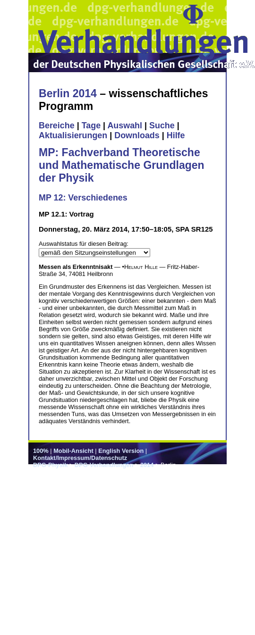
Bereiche (57, 125)
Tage (91, 125)
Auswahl (124, 125)
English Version (121, 450)
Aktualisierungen (73, 135)
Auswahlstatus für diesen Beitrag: (83, 243)
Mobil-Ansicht (73, 450)
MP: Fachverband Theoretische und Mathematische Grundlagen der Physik (121, 165)
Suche (162, 125)
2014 (146, 464)
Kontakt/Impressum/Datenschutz (80, 457)
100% (41, 450)
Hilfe (176, 135)
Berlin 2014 (68, 93)
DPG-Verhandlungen (104, 464)
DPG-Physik (50, 464)
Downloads (137, 135)
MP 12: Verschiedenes (83, 197)
